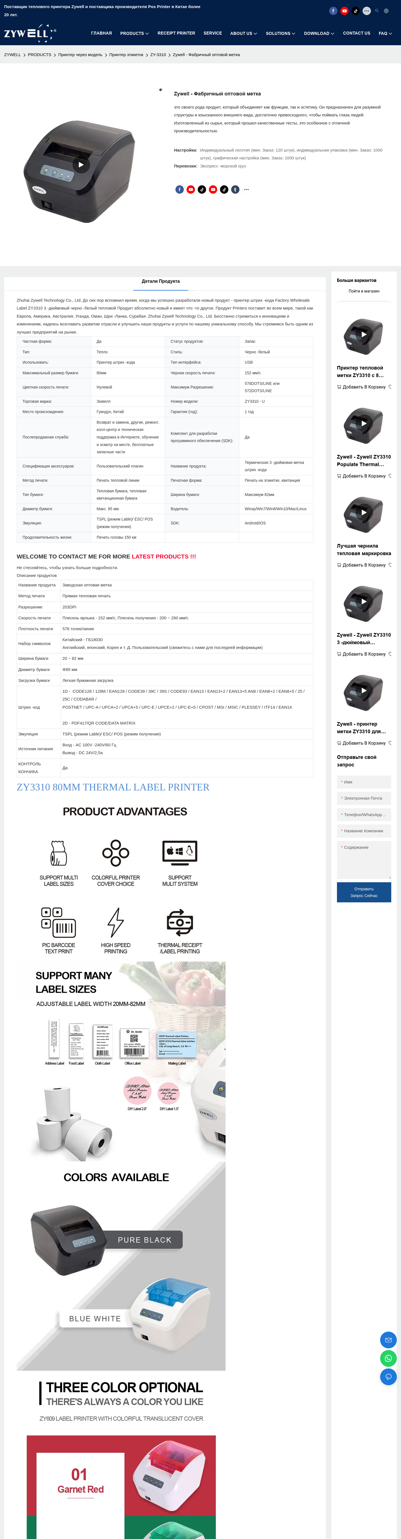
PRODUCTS (39, 54)
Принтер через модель (80, 54)
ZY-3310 (158, 54)
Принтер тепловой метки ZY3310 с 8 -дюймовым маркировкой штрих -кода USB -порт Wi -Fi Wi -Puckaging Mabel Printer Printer (362, 372)
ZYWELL (12, 54)
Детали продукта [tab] (161, 281)
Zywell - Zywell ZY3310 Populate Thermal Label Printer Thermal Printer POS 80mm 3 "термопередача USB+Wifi (364, 461)
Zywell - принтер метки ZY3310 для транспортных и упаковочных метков (363, 728)
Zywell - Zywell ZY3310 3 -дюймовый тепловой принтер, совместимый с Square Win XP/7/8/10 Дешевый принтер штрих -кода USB (364, 639)
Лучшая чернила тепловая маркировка (364, 549)
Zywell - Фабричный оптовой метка (206, 54)
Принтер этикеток (126, 54)
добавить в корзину (364, 387)
